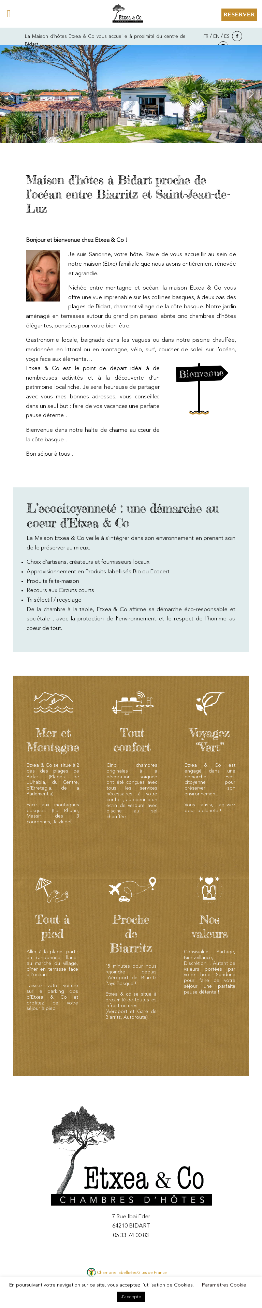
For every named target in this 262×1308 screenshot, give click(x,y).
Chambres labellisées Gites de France (132, 1273)
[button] (10, 93)
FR (205, 36)
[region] (131, 94)
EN (216, 36)
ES (227, 36)
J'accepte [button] (131, 1297)
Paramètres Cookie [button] (224, 1285)
